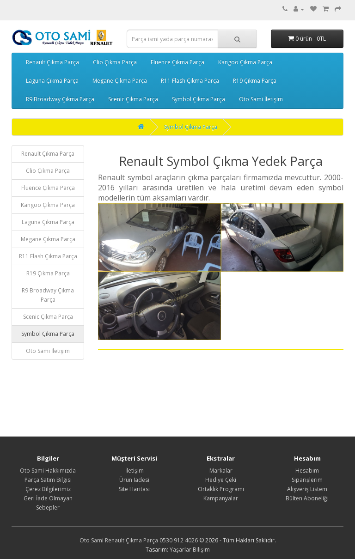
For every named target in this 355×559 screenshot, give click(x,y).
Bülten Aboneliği (307, 498)
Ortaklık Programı (221, 489)
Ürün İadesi (134, 480)
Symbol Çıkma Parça (198, 99)
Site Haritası (134, 489)
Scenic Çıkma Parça (133, 99)
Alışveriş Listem (307, 489)
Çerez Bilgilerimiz (48, 489)
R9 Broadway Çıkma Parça (60, 99)
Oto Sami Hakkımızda (48, 470)
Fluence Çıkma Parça (177, 62)
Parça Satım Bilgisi (48, 480)
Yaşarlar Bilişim (190, 549)
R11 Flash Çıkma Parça (190, 81)
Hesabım (307, 470)
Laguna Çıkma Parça (52, 81)
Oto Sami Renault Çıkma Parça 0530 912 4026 (139, 540)
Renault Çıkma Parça (52, 62)
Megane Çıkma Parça (119, 81)
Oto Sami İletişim (261, 99)
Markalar (221, 470)
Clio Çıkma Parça (115, 62)
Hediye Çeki (220, 480)
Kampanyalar (220, 498)
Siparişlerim (307, 480)
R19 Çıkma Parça (254, 81)
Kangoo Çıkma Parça (245, 62)
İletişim (134, 470)
